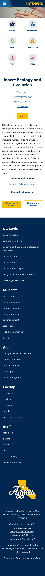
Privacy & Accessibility (22, 527)
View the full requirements (22, 184)
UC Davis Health (10, 234)
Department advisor (33, 204)
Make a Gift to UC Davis (14, 280)
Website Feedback (12, 462)
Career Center (9, 325)
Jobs (5, 450)
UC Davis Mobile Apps (13, 268)
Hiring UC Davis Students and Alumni (20, 274)
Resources (8, 393)
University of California (22, 535)
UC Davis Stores (10, 256)
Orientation (8, 296)
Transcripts (8, 371)
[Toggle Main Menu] (4, 3)
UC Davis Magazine (12, 377)
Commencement (11, 319)
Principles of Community (21, 531)
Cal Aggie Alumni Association (17, 353)
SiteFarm (36, 558)
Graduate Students (12, 308)
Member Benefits (11, 365)
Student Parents (11, 314)
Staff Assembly (10, 456)
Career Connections (12, 359)
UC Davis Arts (9, 262)
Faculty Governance (12, 417)
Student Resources (12, 302)
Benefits (7, 411)
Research (7, 405)
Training (6, 438)
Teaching (7, 399)
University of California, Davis (20, 510)
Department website (11, 204)
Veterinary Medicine (12, 240)
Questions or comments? (21, 524)
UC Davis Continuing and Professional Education (21, 248)
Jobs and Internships (13, 331)
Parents (7, 337)
